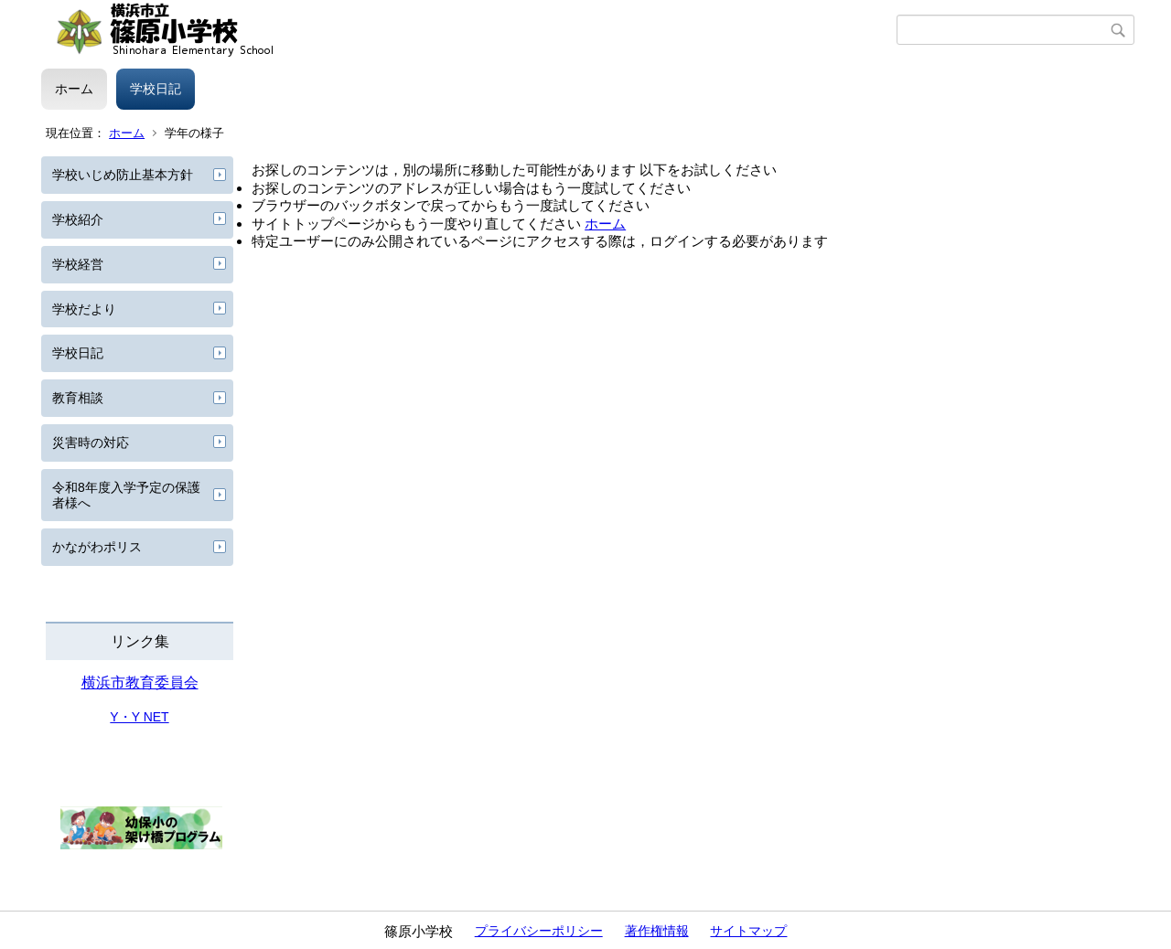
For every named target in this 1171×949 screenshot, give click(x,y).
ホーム (74, 88)
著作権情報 (657, 930)
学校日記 (155, 88)
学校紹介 (77, 219)
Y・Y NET (139, 716)
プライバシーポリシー (539, 930)
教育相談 (77, 397)
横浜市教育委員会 (140, 682)
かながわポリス (97, 546)
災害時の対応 (90, 442)
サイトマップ (748, 930)
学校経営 (77, 264)
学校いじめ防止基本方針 (122, 174)
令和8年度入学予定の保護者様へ (126, 495)
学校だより (84, 309)
